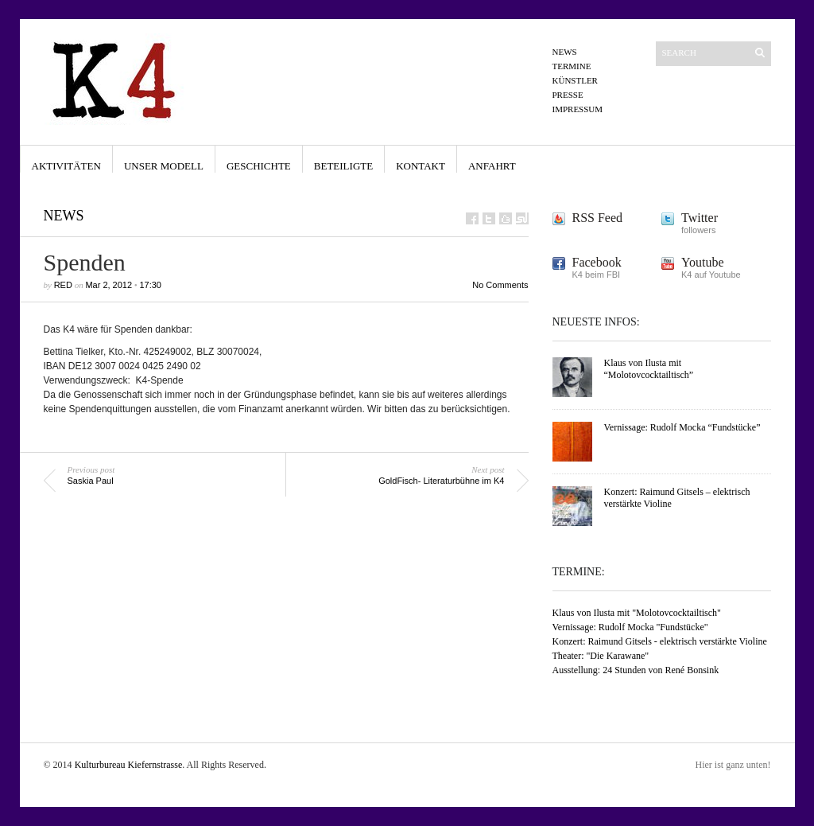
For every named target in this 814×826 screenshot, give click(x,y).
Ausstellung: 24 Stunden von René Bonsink (635, 670)
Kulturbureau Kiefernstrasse (129, 764)
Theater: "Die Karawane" (600, 655)
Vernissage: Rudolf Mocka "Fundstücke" (630, 627)
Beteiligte (343, 166)
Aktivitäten (66, 166)
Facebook (597, 262)
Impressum (577, 109)
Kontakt (420, 166)
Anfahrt (492, 166)
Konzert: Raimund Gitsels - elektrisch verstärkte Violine (659, 641)
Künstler (575, 80)
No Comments (500, 285)
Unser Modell (164, 166)
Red (63, 285)
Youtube (702, 262)
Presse (567, 94)
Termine (571, 66)
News (564, 51)
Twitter (699, 217)
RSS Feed (597, 217)
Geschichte (259, 166)
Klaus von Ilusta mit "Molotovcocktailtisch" (636, 612)
